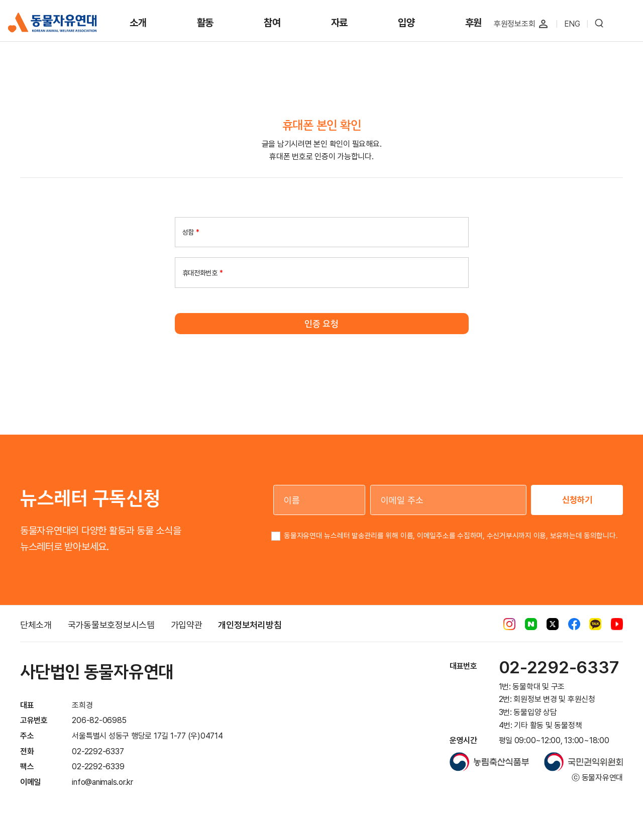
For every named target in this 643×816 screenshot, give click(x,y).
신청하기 (577, 499)
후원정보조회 (514, 24)
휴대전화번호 (202, 272)
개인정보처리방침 (249, 625)
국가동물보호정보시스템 (111, 625)
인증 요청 (321, 323)
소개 (138, 23)
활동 (205, 23)
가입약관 (186, 625)
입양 (406, 23)
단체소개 (36, 625)
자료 (339, 23)
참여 (272, 23)
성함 (190, 232)
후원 (473, 23)
